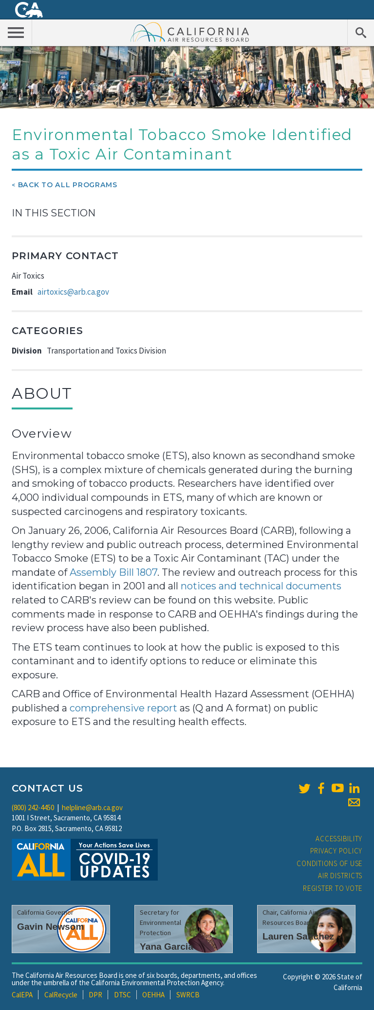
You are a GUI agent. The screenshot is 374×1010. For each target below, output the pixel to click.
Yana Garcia (166, 946)
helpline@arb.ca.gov (92, 807)
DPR (95, 994)
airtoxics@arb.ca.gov (73, 291)
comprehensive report (123, 708)
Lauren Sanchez (298, 936)
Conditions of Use (329, 863)
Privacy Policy (336, 850)
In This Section (53, 213)
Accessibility (339, 838)
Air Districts (340, 875)
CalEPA (22, 994)
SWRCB (188, 994)
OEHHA (153, 994)
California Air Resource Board (190, 31)
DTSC (122, 994)
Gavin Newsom (50, 926)
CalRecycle (60, 994)
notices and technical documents (259, 586)
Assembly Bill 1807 (113, 572)
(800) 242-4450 (33, 807)
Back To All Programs (67, 184)
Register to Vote (332, 888)
